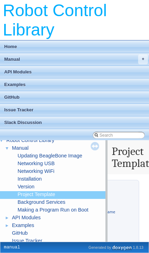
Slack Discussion (23, 122)
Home (10, 46)
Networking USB (36, 163)
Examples (15, 84)
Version (26, 186)
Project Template (36, 194)
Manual (76, 59)
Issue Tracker (18, 109)
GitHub (11, 97)
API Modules (18, 71)
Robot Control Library (30, 140)
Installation (30, 179)
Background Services (41, 202)
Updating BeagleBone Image (50, 155)
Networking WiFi (36, 171)
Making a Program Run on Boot (53, 210)
